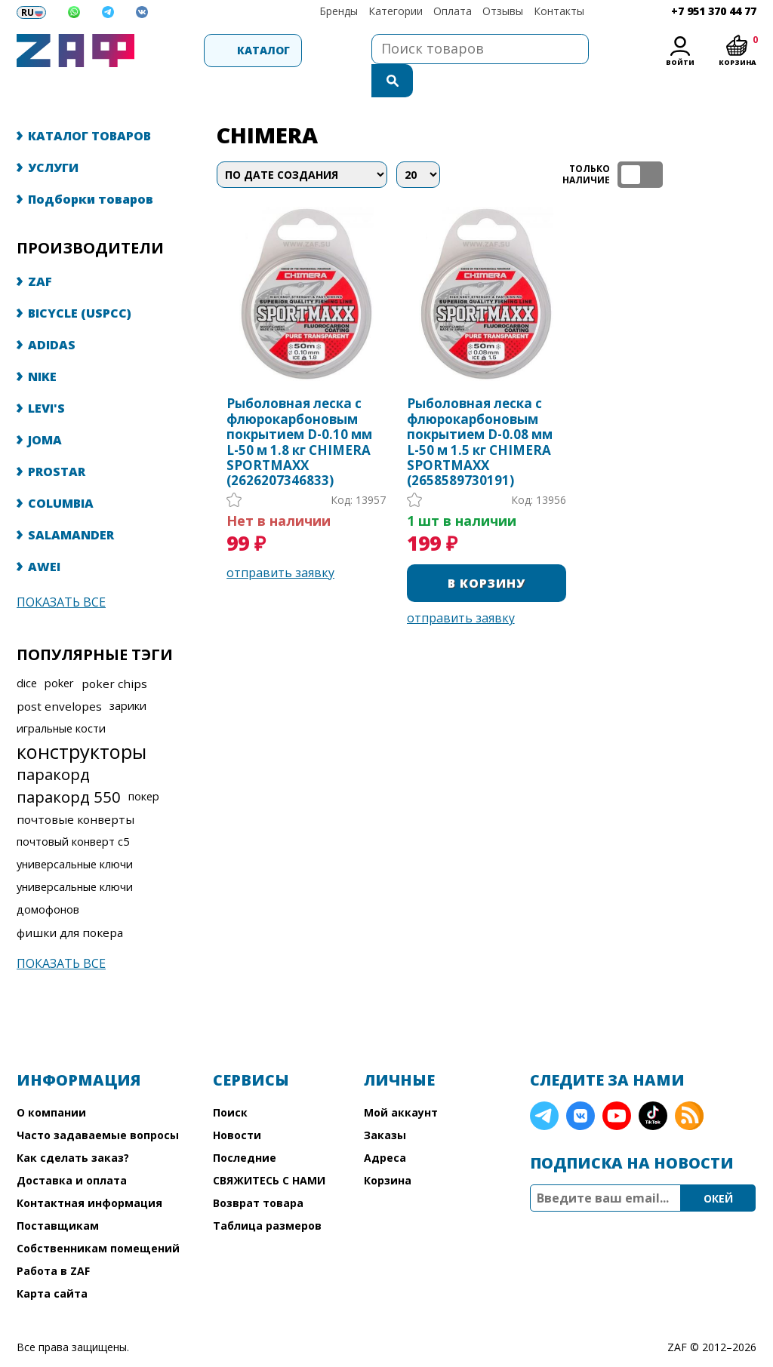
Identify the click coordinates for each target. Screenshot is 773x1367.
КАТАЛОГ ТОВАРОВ (89, 105)
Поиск (230, 1082)
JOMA (45, 409)
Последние (244, 1127)
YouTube (616, 1085)
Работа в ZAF (53, 1240)
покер (143, 766)
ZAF (40, 251)
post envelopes (59, 676)
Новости (237, 1105)
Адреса (385, 1127)
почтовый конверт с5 (73, 811)
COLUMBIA (61, 473)
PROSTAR (56, 441)
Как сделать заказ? (73, 1127)
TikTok (653, 1085)
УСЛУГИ (53, 137)
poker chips (114, 653)
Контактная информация (89, 1173)
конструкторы (81, 721)
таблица (707, 144)
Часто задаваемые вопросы (98, 1105)
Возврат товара (258, 1173)
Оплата (452, 11)
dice (27, 653)
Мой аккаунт (401, 1082)
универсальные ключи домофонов (75, 867)
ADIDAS (51, 314)
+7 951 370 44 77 (713, 11)
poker (59, 653)
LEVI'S (46, 378)
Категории (395, 11)
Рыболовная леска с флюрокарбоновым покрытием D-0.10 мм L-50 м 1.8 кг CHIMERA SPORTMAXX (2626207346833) (299, 412)
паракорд (53, 743)
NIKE (42, 346)
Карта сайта (52, 1263)
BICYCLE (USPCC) (79, 283)
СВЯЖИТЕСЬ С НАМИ (269, 1150)
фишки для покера (70, 902)
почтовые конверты (75, 789)
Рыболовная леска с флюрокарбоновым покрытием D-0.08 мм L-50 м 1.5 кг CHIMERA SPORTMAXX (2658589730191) (480, 412)
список (743, 144)
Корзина (387, 1150)
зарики (127, 675)
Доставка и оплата (72, 1150)
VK (580, 1085)
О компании (51, 1082)
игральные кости (61, 698)
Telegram (544, 1085)
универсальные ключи (75, 834)
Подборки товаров (90, 169)
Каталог (220, 50)
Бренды (338, 11)
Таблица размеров (267, 1195)
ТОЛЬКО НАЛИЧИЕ (640, 144)
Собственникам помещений (98, 1218)
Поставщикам (58, 1195)
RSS (689, 1085)
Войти (680, 62)
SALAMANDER (71, 504)
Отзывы (502, 11)
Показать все (61, 572)
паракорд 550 (69, 766)
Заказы (385, 1105)
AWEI (44, 536)
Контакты (559, 11)
